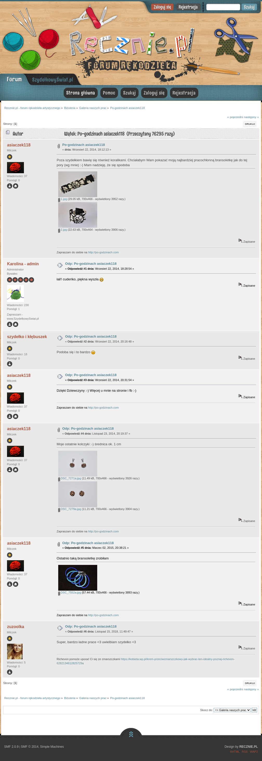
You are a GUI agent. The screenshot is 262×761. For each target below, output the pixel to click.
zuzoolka (15, 626)
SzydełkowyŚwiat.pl (52, 79)
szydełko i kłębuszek (27, 336)
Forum (14, 79)
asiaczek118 (18, 145)
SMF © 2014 (29, 747)
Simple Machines (52, 747)
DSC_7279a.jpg (69, 509)
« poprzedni (235, 117)
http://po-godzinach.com (103, 252)
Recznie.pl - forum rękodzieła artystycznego (131, 42)
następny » (251, 117)
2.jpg (62, 229)
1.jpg (62, 199)
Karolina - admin (23, 264)
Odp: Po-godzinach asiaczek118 (91, 264)
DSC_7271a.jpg (69, 478)
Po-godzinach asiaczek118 (83, 145)
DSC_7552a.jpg (69, 592)
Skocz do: (206, 710)
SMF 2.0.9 (11, 747)
